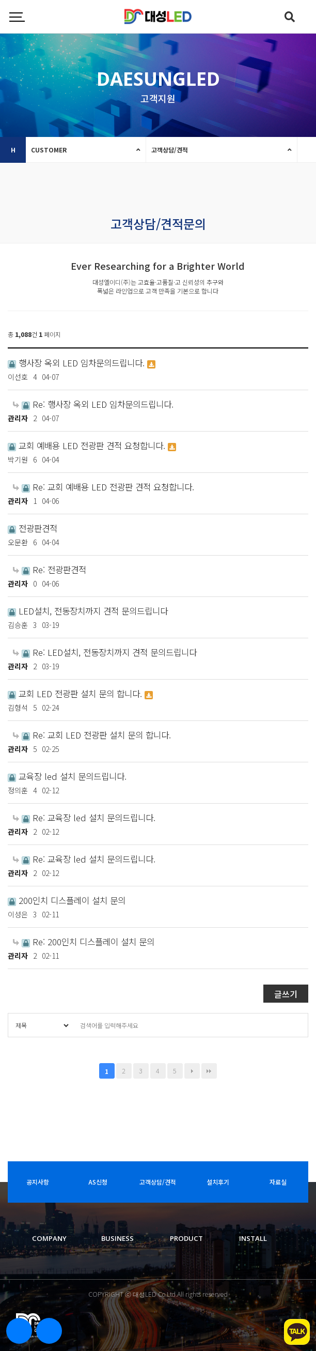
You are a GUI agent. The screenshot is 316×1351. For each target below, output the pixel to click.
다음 (192, 1071)
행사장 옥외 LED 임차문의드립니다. (77, 363)
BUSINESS (117, 1238)
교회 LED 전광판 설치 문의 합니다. (76, 693)
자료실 (278, 1181)
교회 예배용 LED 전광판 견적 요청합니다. (88, 445)
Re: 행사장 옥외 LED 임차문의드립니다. (93, 404)
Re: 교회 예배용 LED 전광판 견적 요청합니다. (103, 487)
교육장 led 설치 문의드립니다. (67, 776)
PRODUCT (186, 1238)
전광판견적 (32, 528)
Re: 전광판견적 (49, 569)
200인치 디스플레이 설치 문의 (66, 900)
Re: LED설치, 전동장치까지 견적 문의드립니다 (105, 652)
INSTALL (253, 1238)
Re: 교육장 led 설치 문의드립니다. (84, 817)
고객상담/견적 (169, 149)
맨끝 (209, 1071)
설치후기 (218, 1181)
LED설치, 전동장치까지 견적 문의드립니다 (88, 611)
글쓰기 (285, 994)
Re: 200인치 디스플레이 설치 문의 (83, 941)
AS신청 (97, 1181)
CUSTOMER (49, 149)
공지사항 (37, 1181)
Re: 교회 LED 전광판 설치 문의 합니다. (92, 735)
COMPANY (49, 1238)
